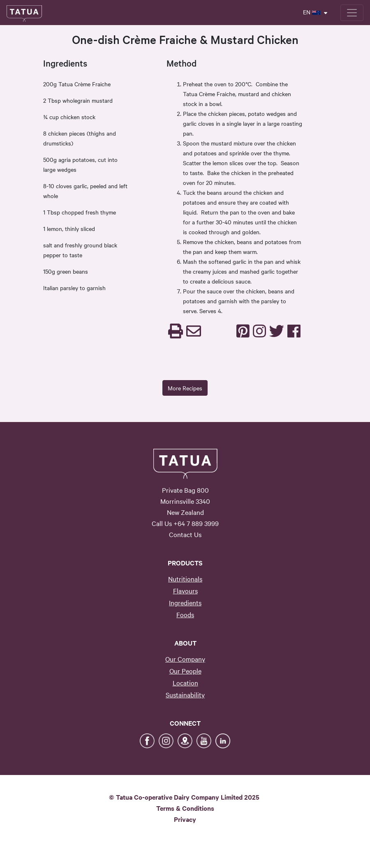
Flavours (185, 590)
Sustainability (185, 694)
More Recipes (185, 388)
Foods (185, 614)
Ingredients (185, 602)
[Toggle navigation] (351, 13)
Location (185, 682)
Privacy (185, 818)
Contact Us (185, 534)
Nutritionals (185, 578)
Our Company (185, 658)
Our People (185, 670)
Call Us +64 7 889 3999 (185, 523)
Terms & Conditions (185, 807)
